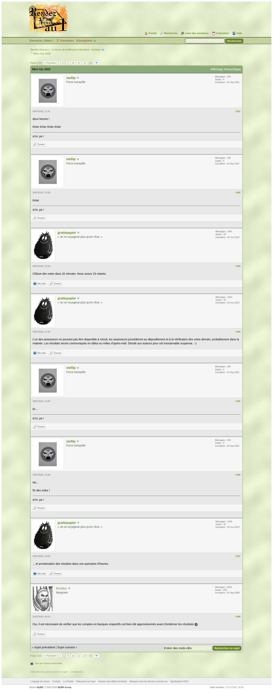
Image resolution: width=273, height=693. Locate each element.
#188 (238, 616)
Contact (56, 681)
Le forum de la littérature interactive (70, 49)
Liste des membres (196, 33)
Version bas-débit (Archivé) (112, 681)
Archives (96, 49)
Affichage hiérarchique (225, 69)
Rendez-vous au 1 (40, 49)
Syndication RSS (179, 681)
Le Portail (68, 681)
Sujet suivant (66, 647)
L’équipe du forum (40, 681)
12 (85, 63)
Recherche (170, 33)
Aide (239, 33)
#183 (238, 266)
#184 (238, 332)
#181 (238, 111)
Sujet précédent (44, 647)
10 (73, 63)
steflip (71, 78)
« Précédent (50, 63)
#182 (238, 192)
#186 (238, 475)
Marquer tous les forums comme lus (149, 681)
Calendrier (222, 33)
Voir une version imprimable (48, 663)
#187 (238, 556)
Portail (152, 33)
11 (79, 63)
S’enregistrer (84, 40)
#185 (238, 401)
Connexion (67, 40)
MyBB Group (64, 687)
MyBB (40, 687)
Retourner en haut (85, 681)
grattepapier (67, 232)
